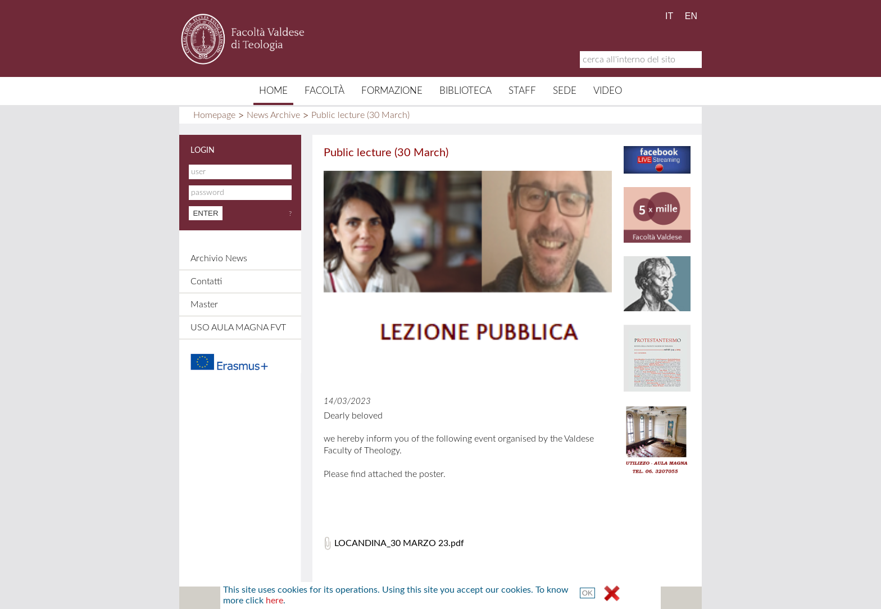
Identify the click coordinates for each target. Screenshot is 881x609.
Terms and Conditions (530, 598)
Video (607, 91)
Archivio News (218, 258)
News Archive (273, 115)
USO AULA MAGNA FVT (238, 327)
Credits (424, 598)
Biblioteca (465, 91)
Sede (564, 91)
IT (669, 16)
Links (464, 598)
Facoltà (324, 91)
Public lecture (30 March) (360, 115)
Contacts (376, 598)
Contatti (206, 281)
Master (204, 304)
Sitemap (327, 598)
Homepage (214, 115)
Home (273, 91)
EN (691, 16)
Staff (522, 91)
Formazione (392, 91)
